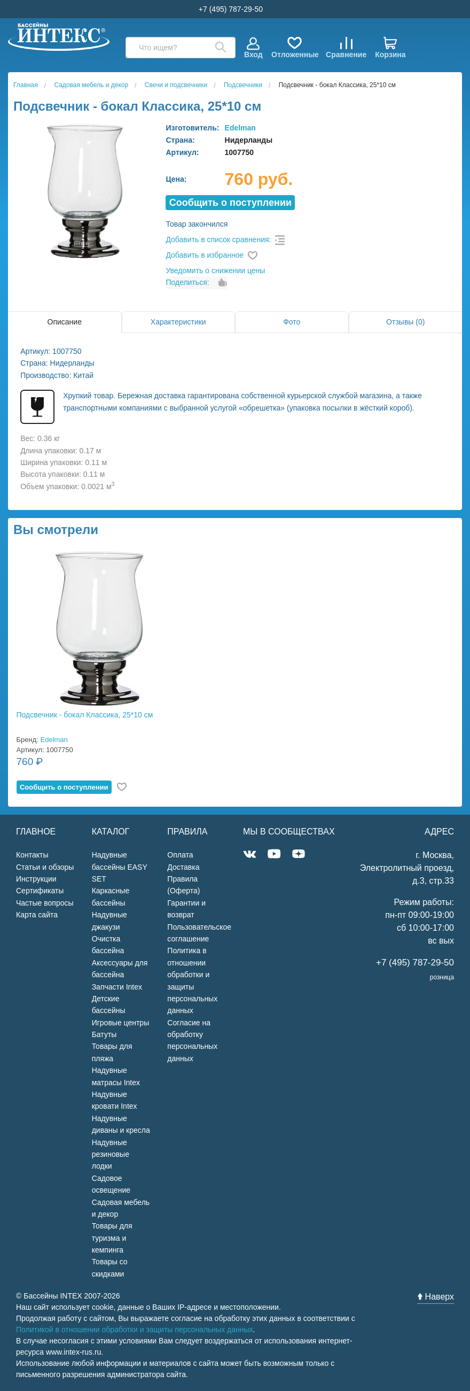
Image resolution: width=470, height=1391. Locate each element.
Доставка (183, 867)
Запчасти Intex (117, 987)
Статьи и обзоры (45, 867)
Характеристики (178, 322)
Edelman (240, 127)
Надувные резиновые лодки (110, 1154)
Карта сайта (37, 914)
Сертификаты (40, 890)
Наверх (436, 1296)
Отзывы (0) (405, 322)
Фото (291, 322)
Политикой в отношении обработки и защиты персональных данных (134, 1329)
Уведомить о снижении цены (215, 270)
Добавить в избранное (205, 255)
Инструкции (36, 879)
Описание (65, 322)
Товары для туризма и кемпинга (112, 1238)
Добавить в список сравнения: (218, 239)
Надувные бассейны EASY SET (119, 867)
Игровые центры (121, 1022)
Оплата (180, 855)
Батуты (104, 1034)
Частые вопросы (45, 903)
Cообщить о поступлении (230, 202)
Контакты (32, 855)
